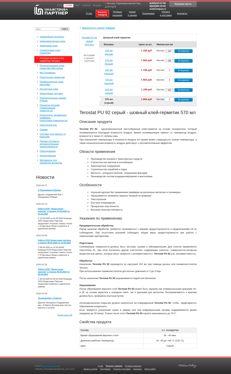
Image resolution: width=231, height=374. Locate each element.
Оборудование (48, 151)
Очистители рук (48, 125)
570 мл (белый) (109, 62)
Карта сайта (150, 369)
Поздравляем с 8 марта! (50, 298)
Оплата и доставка (121, 369)
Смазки (44, 129)
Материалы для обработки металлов (51, 161)
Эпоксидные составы (51, 93)
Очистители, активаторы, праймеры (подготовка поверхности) (53, 118)
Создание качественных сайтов (187, 365)
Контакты (137, 369)
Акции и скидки (90, 369)
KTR (59, 5)
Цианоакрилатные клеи (52, 41)
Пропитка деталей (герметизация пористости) (50, 108)
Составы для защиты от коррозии (53, 135)
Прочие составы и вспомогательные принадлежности (49, 144)
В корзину (183, 51)
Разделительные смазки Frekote (53, 99)
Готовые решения (133, 366)
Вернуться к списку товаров (98, 27)
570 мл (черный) (109, 81)
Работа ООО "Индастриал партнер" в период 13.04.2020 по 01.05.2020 (54, 211)
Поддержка (105, 369)
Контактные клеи (49, 89)
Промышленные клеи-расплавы (52, 83)
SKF (77, 5)
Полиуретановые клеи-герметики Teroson (52, 59)
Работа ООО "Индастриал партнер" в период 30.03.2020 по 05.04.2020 (54, 272)
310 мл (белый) (109, 52)
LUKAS (86, 5)
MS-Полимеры (48, 72)
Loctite (68, 5)
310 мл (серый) (109, 91)
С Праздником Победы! (49, 190)
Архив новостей (65, 315)
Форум (97, 5)
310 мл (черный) (109, 72)
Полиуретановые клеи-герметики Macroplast (52, 67)
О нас (100, 366)
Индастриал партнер (51, 10)
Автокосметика (48, 155)
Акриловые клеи (49, 45)
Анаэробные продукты (52, 36)
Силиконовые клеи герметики (50, 51)
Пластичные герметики (52, 77)
